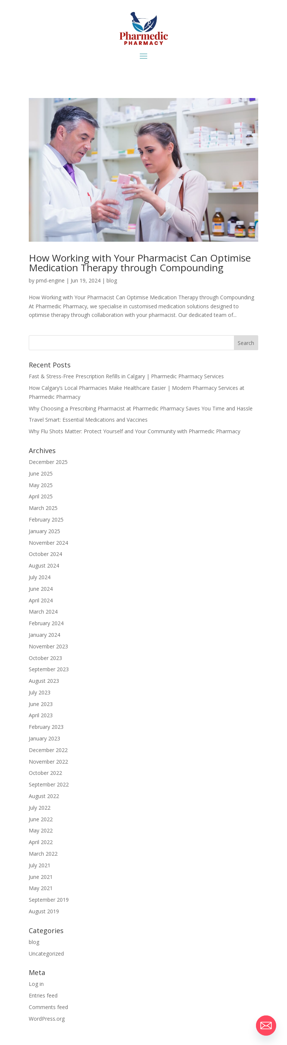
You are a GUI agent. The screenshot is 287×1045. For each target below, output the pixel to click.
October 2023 (45, 657)
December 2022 (48, 750)
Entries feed (43, 995)
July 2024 (39, 577)
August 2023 (44, 680)
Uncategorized (46, 953)
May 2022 (41, 830)
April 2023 (41, 715)
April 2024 (41, 600)
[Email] (266, 1025)
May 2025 (41, 485)
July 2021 (39, 865)
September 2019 (49, 899)
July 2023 (39, 692)
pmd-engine (50, 280)
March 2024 (43, 611)
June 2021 (41, 876)
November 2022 (48, 761)
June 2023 (41, 704)
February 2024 (46, 623)
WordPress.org (47, 1018)
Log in (36, 983)
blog (112, 280)
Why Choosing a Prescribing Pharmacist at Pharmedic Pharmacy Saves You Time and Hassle (141, 408)
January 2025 (44, 531)
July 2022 (39, 807)
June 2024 (41, 588)
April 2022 (41, 842)
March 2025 (43, 507)
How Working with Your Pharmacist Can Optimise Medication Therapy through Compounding (140, 262)
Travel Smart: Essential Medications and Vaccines (88, 419)
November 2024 (48, 542)
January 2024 (44, 634)
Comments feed (48, 1007)
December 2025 (48, 461)
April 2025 (41, 496)
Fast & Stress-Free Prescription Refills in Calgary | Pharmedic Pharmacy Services (126, 376)
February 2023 (46, 726)
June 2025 (41, 473)
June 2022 (41, 819)
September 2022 (49, 784)
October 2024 (45, 553)
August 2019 (44, 911)
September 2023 (49, 669)
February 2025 (46, 519)
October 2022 (45, 772)
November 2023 (48, 646)
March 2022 (43, 853)
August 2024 (44, 565)
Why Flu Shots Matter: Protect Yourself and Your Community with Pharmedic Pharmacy (134, 431)
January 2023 (44, 738)
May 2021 (41, 888)
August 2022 (44, 796)
